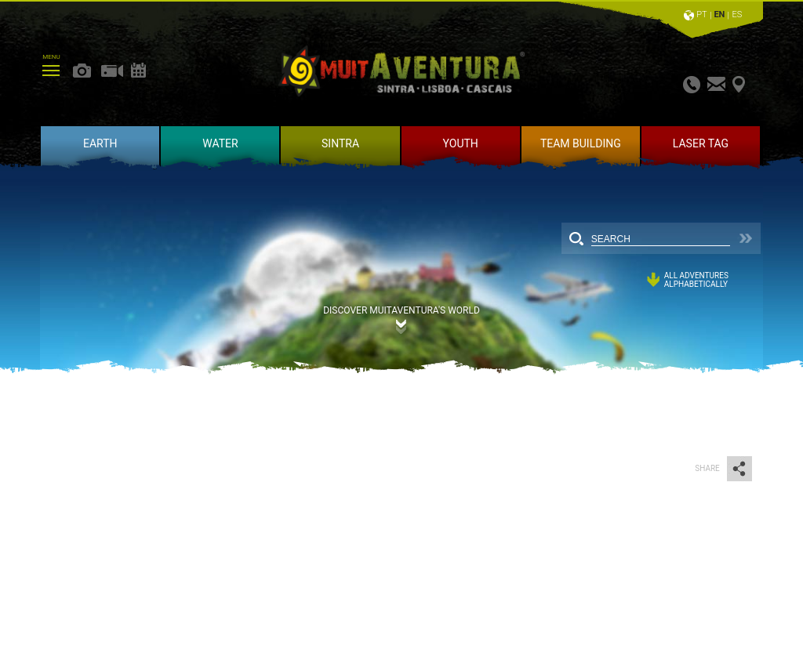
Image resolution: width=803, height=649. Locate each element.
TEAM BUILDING (580, 143)
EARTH (100, 143)
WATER (220, 143)
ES (737, 14)
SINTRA (340, 143)
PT (701, 14)
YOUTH (460, 143)
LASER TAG (701, 143)
